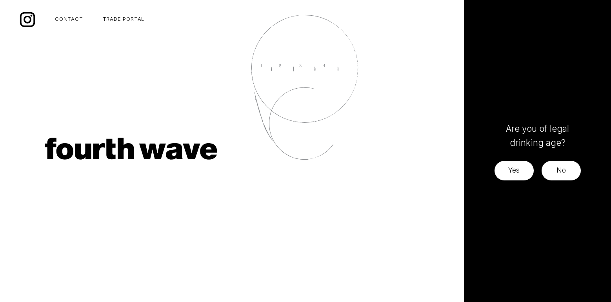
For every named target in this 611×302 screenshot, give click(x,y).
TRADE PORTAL (124, 19)
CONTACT (69, 19)
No (561, 170)
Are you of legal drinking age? (537, 135)
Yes (514, 170)
